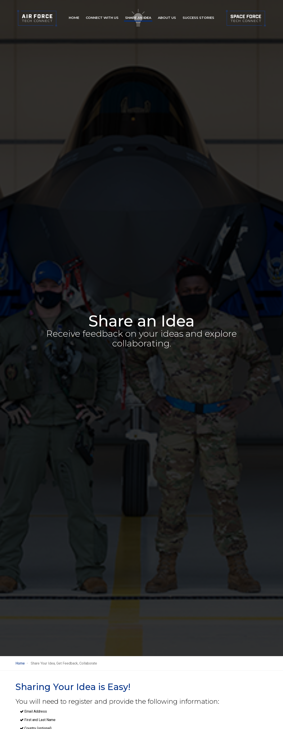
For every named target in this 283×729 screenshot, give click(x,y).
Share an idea (138, 18)
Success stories (198, 18)
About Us (167, 18)
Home (74, 18)
